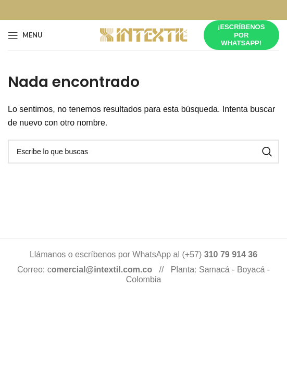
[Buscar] (143, 152)
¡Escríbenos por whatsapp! (241, 35)
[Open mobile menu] (25, 35)
